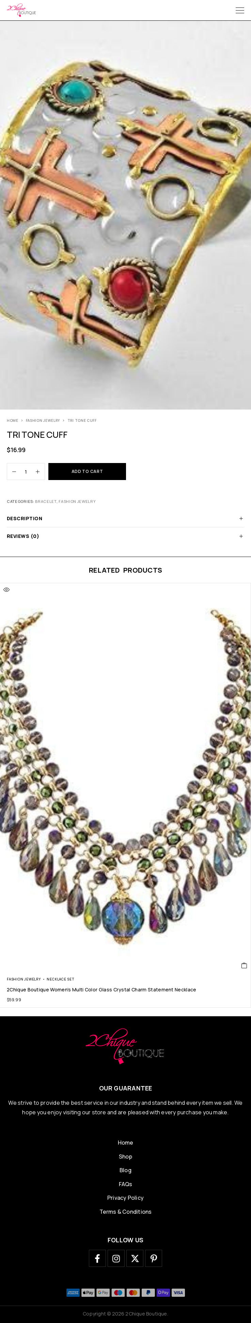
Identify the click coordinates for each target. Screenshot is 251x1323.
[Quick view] (6, 590)
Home (12, 420)
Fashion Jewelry (43, 420)
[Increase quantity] (40, 471)
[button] (244, 965)
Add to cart (87, 471)
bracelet (46, 501)
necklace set (60, 979)
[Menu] (240, 10)
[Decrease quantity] (11, 471)
